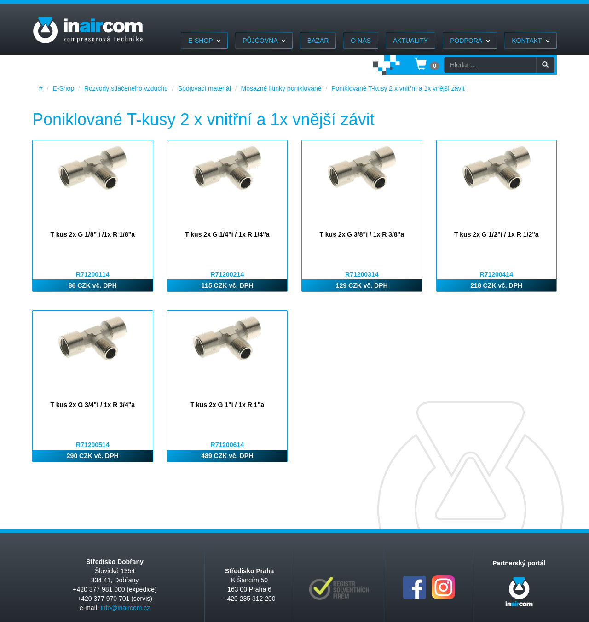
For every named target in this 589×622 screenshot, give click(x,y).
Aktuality (410, 40)
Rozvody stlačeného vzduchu (126, 88)
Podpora (470, 40)
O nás (361, 40)
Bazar (318, 40)
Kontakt (530, 40)
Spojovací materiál (204, 88)
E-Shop (204, 40)
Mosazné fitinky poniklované (281, 88)
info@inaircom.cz (125, 607)
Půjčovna (264, 40)
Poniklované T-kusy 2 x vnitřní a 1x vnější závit (397, 88)
